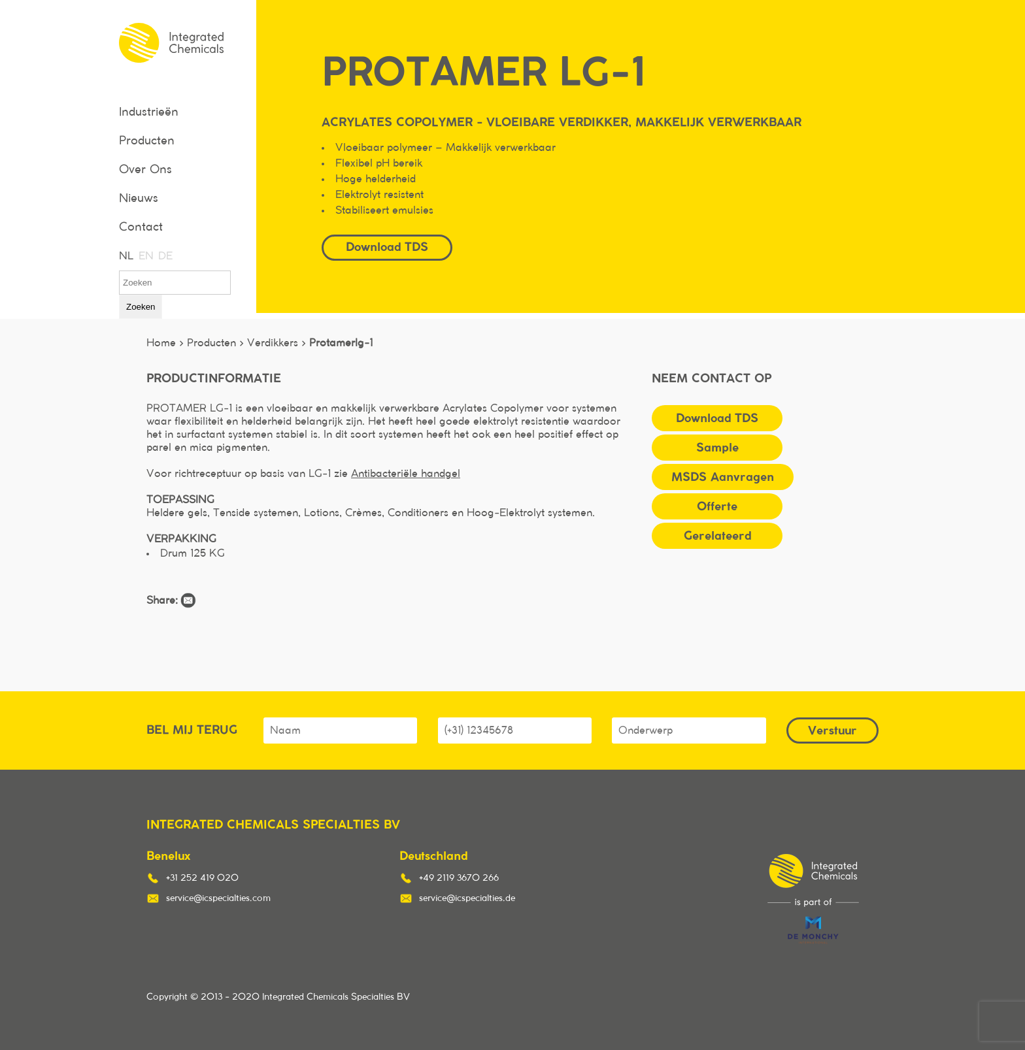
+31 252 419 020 (202, 878)
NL (125, 256)
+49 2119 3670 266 (459, 878)
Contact (141, 227)
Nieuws (138, 199)
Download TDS (387, 246)
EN (145, 256)
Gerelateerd (717, 535)
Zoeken (140, 307)
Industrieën (148, 112)
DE (164, 256)
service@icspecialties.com (218, 898)
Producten (147, 141)
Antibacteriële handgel (405, 473)
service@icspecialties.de (467, 898)
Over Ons (145, 170)
